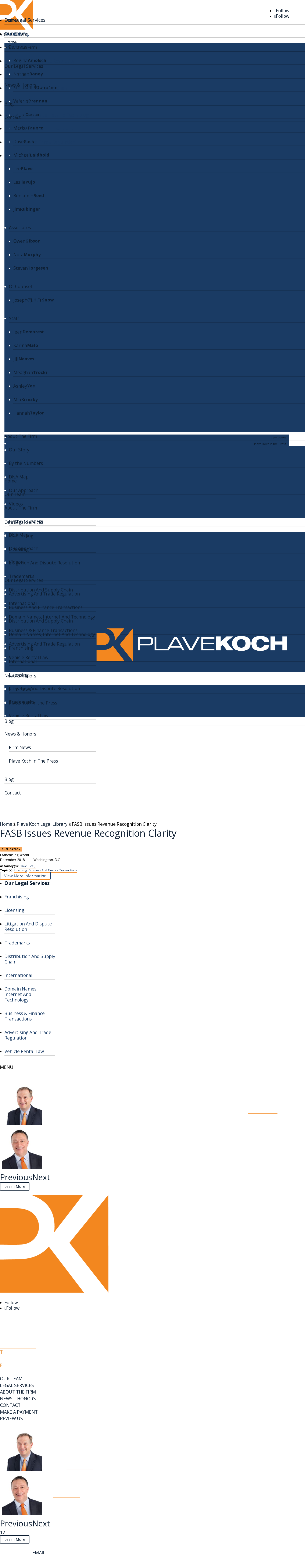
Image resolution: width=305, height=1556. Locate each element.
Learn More (14, 1186)
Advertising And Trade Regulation (39, 142)
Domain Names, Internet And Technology (47, 115)
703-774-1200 (18, 1352)
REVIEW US (11, 1418)
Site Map (141, 1553)
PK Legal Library (19, 1425)
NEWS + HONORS (18, 1399)
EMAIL (38, 1553)
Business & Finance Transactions (38, 128)
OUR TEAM (11, 1379)
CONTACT (10, 1405)
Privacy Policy (170, 1553)
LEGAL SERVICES (17, 1385)
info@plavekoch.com (21, 1372)
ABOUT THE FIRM (18, 1392)
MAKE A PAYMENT (19, 1412)
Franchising (16, 34)
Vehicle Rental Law (24, 155)
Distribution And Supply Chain (36, 88)
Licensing (14, 47)
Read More (262, 1109)
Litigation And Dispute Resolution (40, 61)
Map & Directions (18, 1345)
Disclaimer (116, 1553)
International (18, 101)
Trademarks (17, 74)
